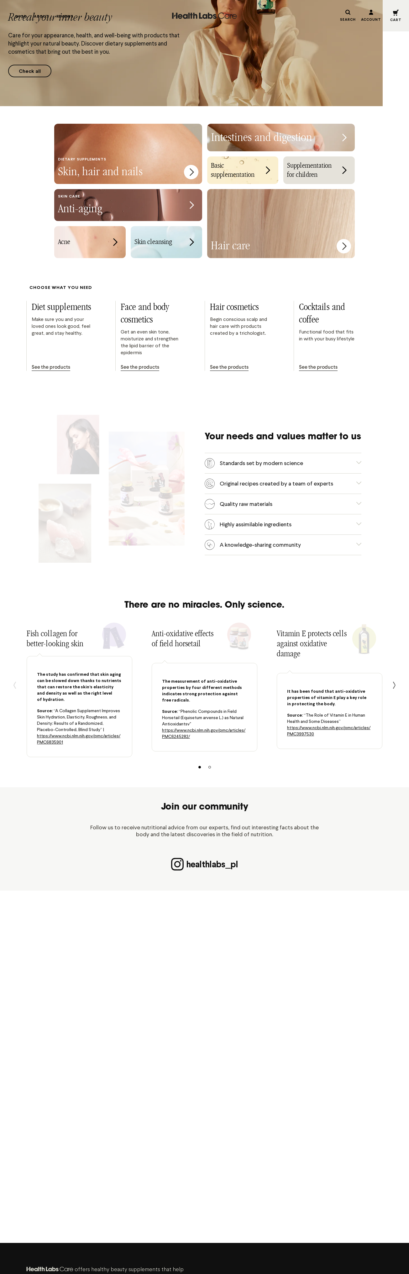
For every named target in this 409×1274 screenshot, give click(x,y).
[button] (396, 15)
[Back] (15, 685)
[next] (394, 685)
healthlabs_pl (204, 864)
